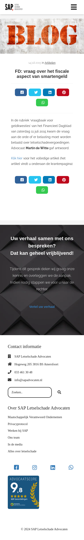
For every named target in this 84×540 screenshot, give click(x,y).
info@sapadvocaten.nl (28, 380)
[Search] (59, 392)
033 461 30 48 (23, 372)
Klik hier (17, 158)
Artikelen (50, 62)
